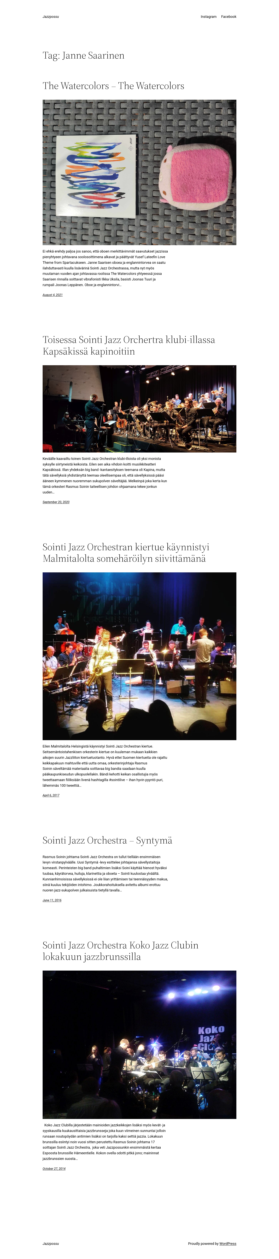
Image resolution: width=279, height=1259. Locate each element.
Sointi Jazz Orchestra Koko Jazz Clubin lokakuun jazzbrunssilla (121, 950)
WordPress (228, 1244)
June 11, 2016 (52, 900)
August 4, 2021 (53, 295)
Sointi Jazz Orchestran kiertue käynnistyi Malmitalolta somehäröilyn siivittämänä (126, 552)
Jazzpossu (51, 17)
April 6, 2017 (51, 795)
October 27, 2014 (54, 1169)
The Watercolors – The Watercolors (113, 85)
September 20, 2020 (56, 502)
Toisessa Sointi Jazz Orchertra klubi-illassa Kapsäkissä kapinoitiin (129, 345)
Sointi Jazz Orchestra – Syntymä (107, 840)
